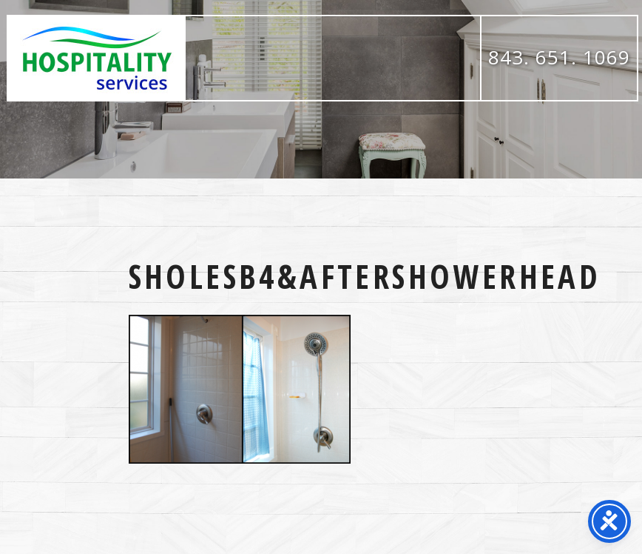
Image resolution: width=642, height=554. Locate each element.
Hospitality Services (97, 58)
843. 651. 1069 (559, 57)
